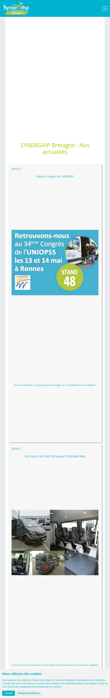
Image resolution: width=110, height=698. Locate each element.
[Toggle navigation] (105, 8)
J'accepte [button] (8, 693)
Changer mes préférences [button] (29, 693)
